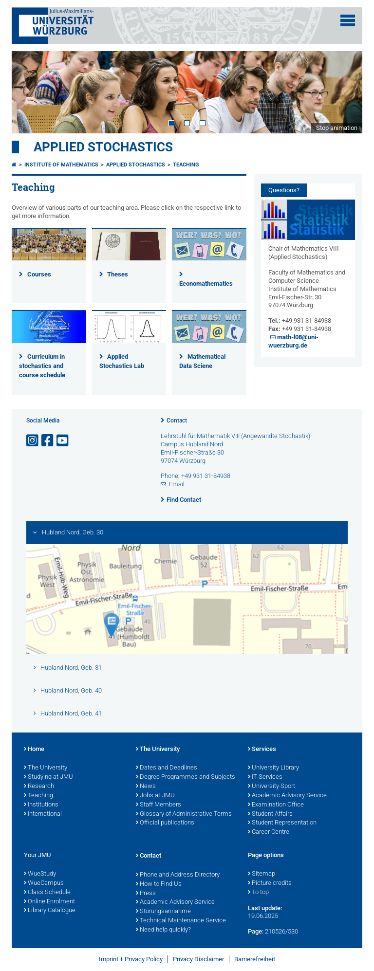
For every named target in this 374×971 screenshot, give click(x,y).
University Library (273, 768)
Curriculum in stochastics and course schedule (42, 366)
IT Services (265, 777)
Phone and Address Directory (178, 875)
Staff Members (158, 805)
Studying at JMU (48, 777)
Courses (39, 274)
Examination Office (276, 805)
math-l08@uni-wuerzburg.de (293, 341)
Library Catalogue (49, 910)
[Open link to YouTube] (63, 440)
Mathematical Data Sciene (202, 361)
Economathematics (206, 283)
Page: (255, 931)
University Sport (271, 786)
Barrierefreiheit (254, 959)
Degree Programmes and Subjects (185, 777)
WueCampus (44, 883)
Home (34, 749)
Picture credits (270, 883)
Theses (117, 274)
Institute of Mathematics (61, 165)
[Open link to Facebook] (48, 440)
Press (146, 893)
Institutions (41, 805)
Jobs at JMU (155, 795)
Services (262, 749)
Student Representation (282, 823)
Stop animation (336, 127)
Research (39, 786)
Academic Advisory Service (287, 795)
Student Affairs (270, 814)
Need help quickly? (163, 930)
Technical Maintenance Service (181, 920)
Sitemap (261, 874)
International (43, 814)
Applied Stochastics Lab (121, 361)
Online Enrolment (49, 902)
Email (177, 484)
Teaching (186, 165)
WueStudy (40, 874)
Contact (177, 420)
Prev (29, 92)
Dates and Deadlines (166, 768)
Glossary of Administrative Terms (184, 814)
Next (345, 92)
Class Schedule (47, 892)
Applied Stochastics (103, 147)
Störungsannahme (163, 911)
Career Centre (268, 832)
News (146, 786)
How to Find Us (159, 884)
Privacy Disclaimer (198, 959)
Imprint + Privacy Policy (131, 959)
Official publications (165, 823)
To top (258, 892)
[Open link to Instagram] (33, 440)
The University (45, 768)
